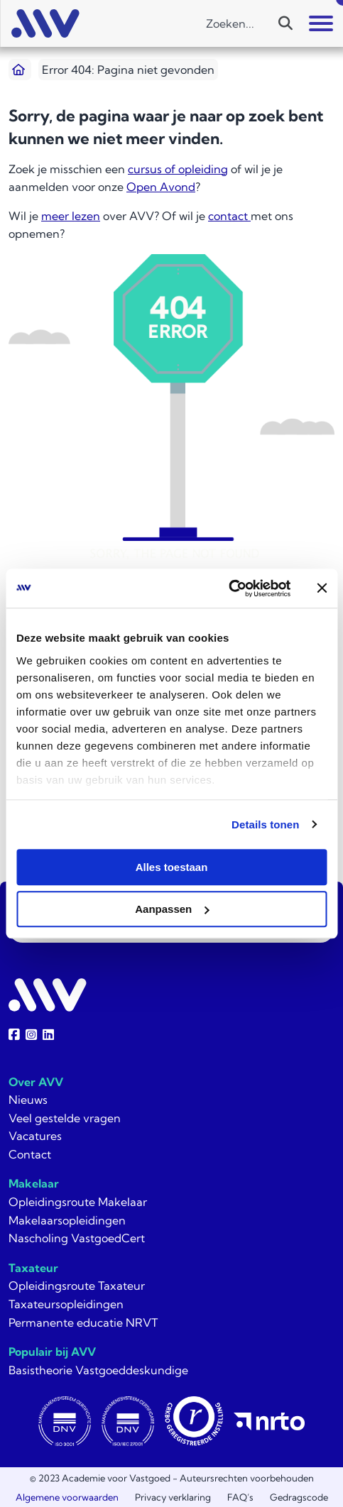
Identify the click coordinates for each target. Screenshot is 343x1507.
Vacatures (35, 1136)
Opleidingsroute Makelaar (78, 1202)
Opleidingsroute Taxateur (77, 1285)
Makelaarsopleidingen (67, 1220)
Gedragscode (299, 1497)
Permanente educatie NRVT (83, 1322)
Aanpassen (172, 909)
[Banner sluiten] (322, 588)
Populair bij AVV (52, 1351)
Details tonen (265, 824)
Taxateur (33, 1268)
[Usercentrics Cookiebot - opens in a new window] (228, 588)
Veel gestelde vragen (65, 1118)
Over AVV (36, 1082)
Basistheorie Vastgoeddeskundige (98, 1370)
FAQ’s (240, 1497)
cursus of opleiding (178, 169)
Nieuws (28, 1099)
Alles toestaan (172, 867)
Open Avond (160, 187)
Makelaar (34, 1183)
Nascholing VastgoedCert (77, 1238)
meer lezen (70, 216)
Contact (30, 1154)
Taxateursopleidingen (66, 1304)
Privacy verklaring (173, 1497)
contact (229, 216)
